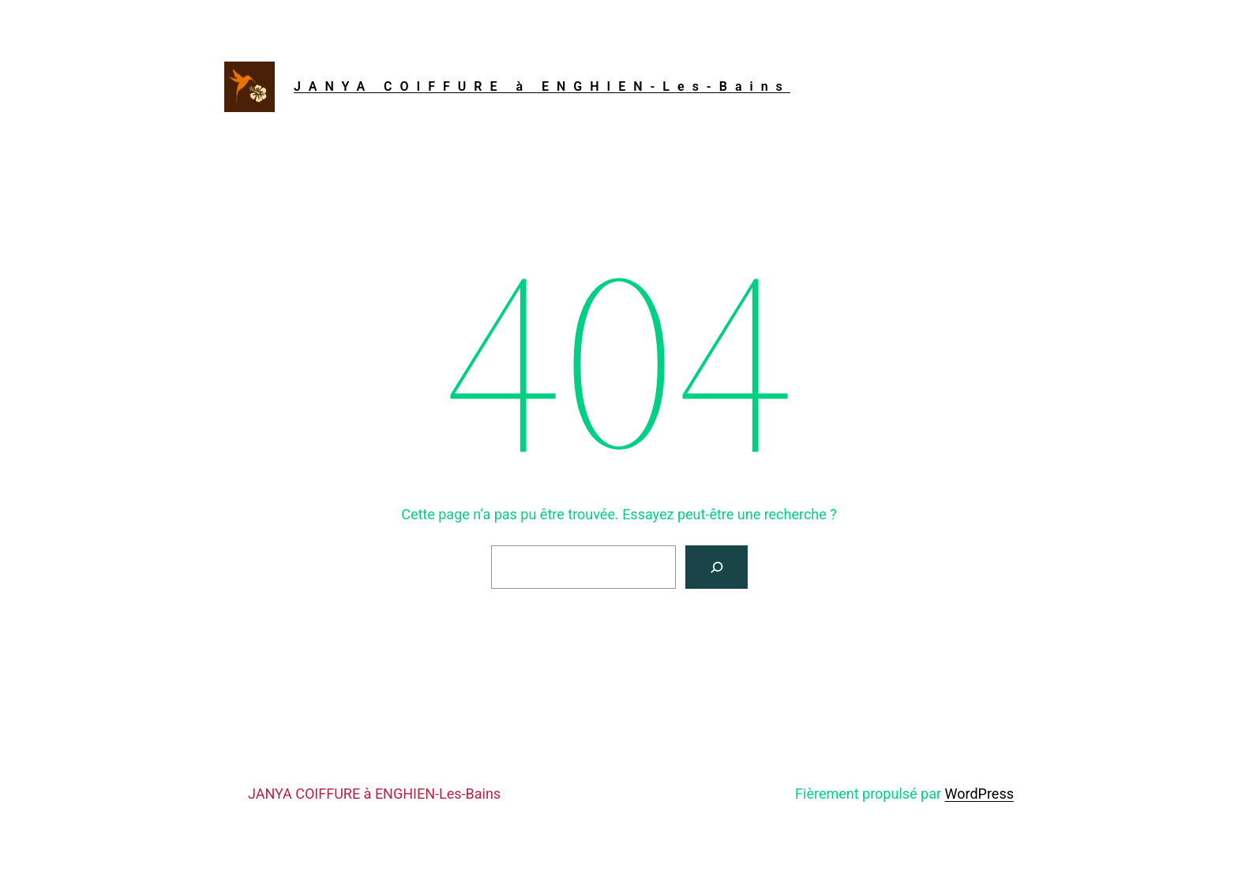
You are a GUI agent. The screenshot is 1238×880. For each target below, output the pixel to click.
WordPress (979, 793)
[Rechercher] (716, 567)
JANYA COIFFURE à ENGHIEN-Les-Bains (542, 86)
